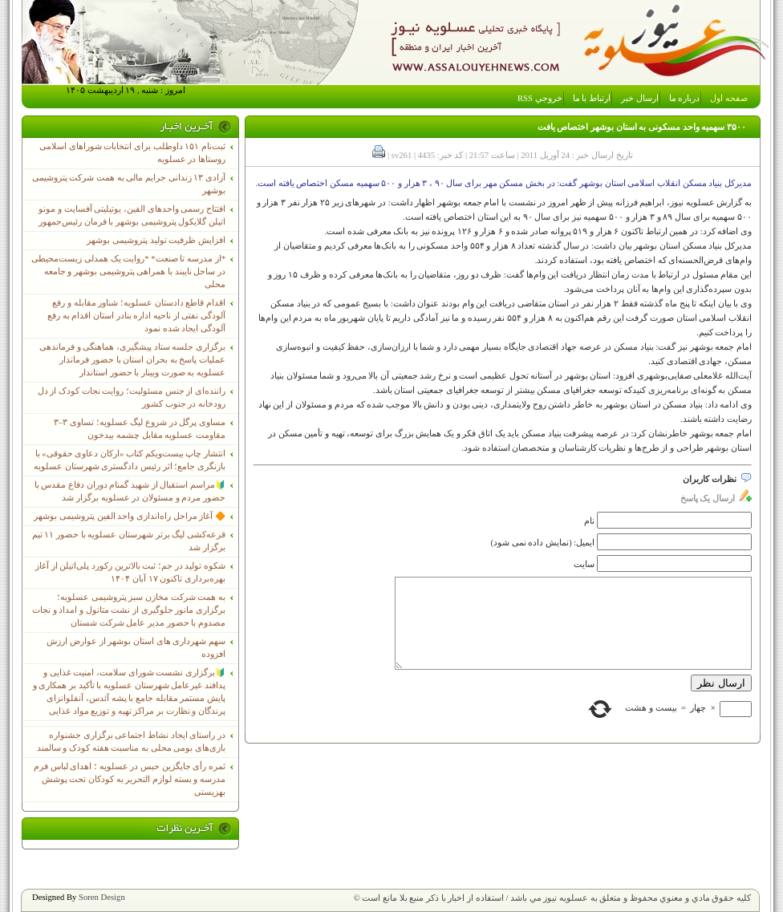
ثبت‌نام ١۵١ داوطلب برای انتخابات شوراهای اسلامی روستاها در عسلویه (132, 153)
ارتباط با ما (592, 98)
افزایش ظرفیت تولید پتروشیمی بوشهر (156, 240)
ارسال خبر (640, 98)
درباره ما (684, 98)
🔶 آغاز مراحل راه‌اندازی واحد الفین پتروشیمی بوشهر (129, 516)
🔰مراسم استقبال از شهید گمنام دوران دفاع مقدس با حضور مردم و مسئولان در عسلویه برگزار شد (129, 491)
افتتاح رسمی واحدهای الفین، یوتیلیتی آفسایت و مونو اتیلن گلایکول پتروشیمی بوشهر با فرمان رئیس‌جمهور (132, 215)
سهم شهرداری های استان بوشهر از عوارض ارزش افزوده (136, 648)
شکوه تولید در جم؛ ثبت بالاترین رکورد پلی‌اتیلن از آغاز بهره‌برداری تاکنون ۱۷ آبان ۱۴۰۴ (130, 572)
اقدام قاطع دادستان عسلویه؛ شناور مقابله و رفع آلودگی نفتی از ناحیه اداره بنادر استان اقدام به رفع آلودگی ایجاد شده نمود (136, 315)
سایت (584, 564)
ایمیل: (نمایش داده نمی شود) (543, 542)
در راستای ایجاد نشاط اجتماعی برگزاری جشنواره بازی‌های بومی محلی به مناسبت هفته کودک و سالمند (131, 741)
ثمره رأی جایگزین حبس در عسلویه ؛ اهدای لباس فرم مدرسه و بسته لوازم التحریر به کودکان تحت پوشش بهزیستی (129, 779)
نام (589, 521)
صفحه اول (729, 98)
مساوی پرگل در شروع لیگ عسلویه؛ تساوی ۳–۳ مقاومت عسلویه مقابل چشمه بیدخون (139, 429)
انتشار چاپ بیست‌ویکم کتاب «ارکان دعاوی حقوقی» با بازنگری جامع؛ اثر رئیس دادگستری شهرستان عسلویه (129, 460)
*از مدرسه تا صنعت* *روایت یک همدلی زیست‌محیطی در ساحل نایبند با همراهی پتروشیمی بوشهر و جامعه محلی (128, 271)
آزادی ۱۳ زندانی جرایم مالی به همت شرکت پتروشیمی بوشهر (128, 184)
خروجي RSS (539, 98)
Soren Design (102, 897)
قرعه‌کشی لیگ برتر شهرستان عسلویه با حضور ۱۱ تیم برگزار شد (128, 541)
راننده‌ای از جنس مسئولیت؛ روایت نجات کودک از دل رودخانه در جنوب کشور (131, 397)
